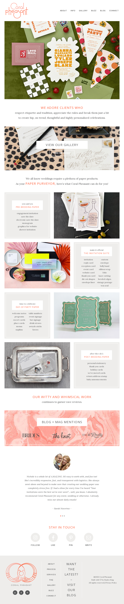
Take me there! (62, 153)
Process (51, 569)
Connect (51, 596)
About (51, 564)
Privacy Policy (111, 583)
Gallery (51, 585)
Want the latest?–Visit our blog (71, 579)
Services (51, 574)
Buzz (51, 590)
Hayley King (109, 580)
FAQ (51, 580)
